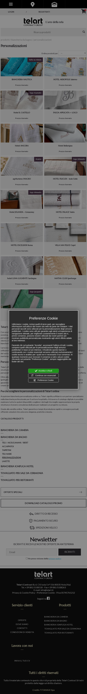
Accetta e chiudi (43, 370)
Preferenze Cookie (43, 380)
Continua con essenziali (43, 375)
